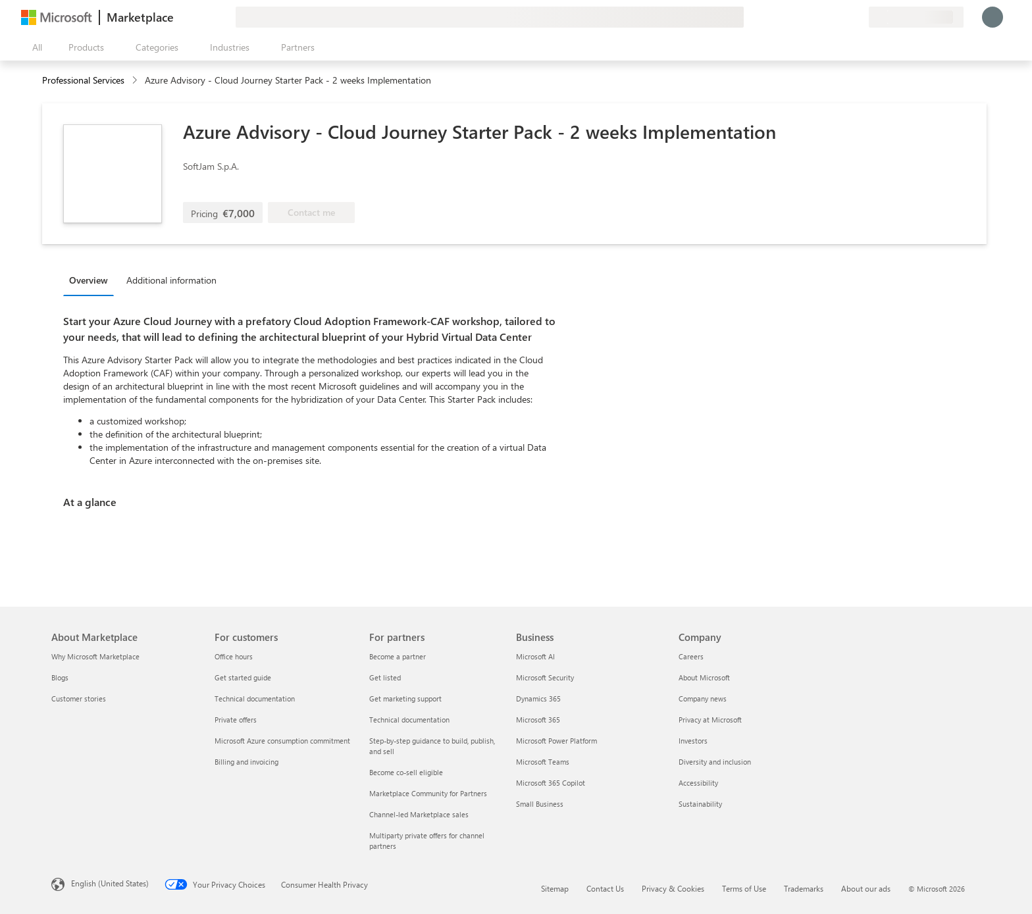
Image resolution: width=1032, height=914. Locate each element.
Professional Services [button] (83, 80)
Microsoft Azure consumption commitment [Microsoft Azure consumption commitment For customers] (282, 741)
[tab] (91, 279)
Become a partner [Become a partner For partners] (397, 656)
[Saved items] (842, 17)
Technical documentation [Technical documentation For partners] (409, 719)
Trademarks (803, 888)
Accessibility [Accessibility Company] (698, 783)
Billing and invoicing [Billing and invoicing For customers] (246, 762)
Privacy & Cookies (673, 888)
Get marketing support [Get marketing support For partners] (405, 698)
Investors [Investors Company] (693, 741)
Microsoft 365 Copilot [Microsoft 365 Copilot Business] (550, 783)
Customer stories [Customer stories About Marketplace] (78, 698)
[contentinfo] (136, 81)
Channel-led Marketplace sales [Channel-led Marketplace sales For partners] (419, 814)
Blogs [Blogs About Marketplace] (59, 677)
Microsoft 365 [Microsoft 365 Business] (538, 719)
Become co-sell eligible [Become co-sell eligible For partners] (406, 772)
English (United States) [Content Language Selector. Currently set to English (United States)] (110, 883)
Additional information (171, 280)
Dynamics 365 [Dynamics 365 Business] (538, 698)
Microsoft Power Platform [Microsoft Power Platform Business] (556, 741)
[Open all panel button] (34, 47)
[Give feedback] (811, 17)
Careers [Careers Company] (691, 656)
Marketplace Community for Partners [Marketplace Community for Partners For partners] (428, 793)
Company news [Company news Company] (703, 698)
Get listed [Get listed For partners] (385, 677)
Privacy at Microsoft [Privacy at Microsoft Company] (710, 719)
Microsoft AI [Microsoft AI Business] (535, 656)
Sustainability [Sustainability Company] (700, 804)
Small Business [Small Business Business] (539, 804)
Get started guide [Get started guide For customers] (243, 677)
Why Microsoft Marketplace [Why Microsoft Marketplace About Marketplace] (95, 656)
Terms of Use (744, 888)
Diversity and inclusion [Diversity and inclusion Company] (715, 762)
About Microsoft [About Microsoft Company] (704, 677)
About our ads (865, 888)
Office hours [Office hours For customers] (234, 656)
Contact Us (605, 888)
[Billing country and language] (916, 17)
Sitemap (555, 888)
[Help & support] (826, 17)
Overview (88, 280)
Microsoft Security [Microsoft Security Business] (545, 677)
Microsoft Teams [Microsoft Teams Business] (542, 762)
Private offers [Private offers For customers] (236, 719)
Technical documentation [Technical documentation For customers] (255, 698)
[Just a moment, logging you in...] (992, 17)
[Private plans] (858, 17)
